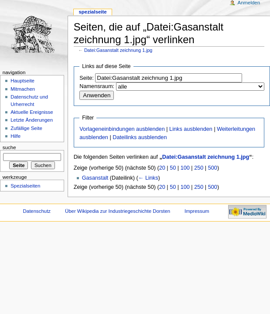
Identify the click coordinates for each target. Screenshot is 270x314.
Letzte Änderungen (31, 120)
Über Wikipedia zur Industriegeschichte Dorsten (117, 211)
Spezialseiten (25, 185)
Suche (9, 147)
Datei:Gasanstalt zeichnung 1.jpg (118, 50)
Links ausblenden (190, 129)
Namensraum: (96, 86)
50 (173, 168)
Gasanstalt (95, 178)
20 (162, 168)
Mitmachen (22, 89)
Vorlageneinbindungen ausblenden (121, 129)
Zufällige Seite (26, 128)
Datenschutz (37, 211)
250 (198, 168)
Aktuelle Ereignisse (31, 112)
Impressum (197, 211)
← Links (148, 178)
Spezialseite (92, 11)
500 (212, 168)
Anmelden (249, 2)
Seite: (86, 78)
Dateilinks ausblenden (140, 137)
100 (185, 168)
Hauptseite (22, 80)
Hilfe (15, 136)
